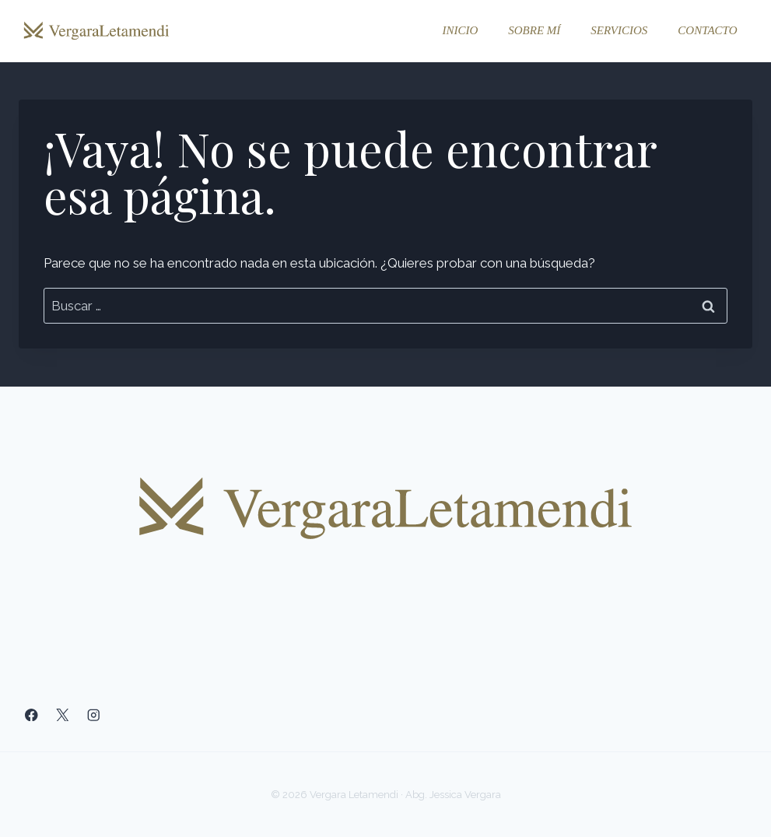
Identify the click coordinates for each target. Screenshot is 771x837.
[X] (62, 715)
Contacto (707, 30)
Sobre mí (534, 30)
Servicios (619, 30)
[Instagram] (94, 715)
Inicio (460, 30)
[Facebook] (31, 715)
